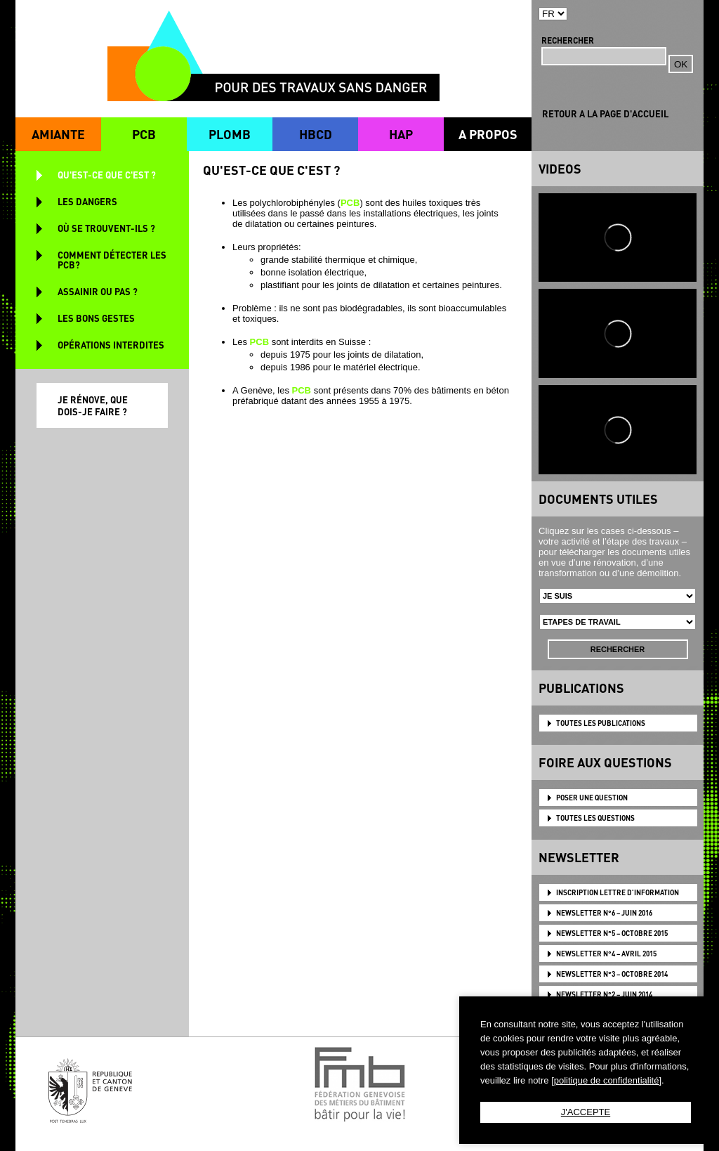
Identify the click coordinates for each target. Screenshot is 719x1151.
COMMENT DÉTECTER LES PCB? (112, 260)
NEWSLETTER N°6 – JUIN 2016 (604, 913)
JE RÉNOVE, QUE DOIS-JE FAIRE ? (93, 405)
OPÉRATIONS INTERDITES (111, 345)
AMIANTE (58, 134)
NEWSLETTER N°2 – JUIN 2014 (604, 994)
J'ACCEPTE (585, 1112)
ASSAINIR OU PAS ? (98, 291)
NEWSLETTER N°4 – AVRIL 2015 (606, 953)
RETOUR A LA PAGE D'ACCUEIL (605, 113)
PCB (144, 134)
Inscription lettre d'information (617, 892)
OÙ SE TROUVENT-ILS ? (106, 228)
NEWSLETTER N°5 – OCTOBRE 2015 (612, 933)
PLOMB (230, 134)
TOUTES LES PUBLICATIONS (600, 723)
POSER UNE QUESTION (592, 797)
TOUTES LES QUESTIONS (595, 818)
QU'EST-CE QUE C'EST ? (107, 175)
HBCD (315, 134)
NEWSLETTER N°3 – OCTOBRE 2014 (612, 974)
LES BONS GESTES (96, 318)
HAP (401, 134)
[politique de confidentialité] (606, 1080)
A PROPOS (488, 134)
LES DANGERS (87, 201)
